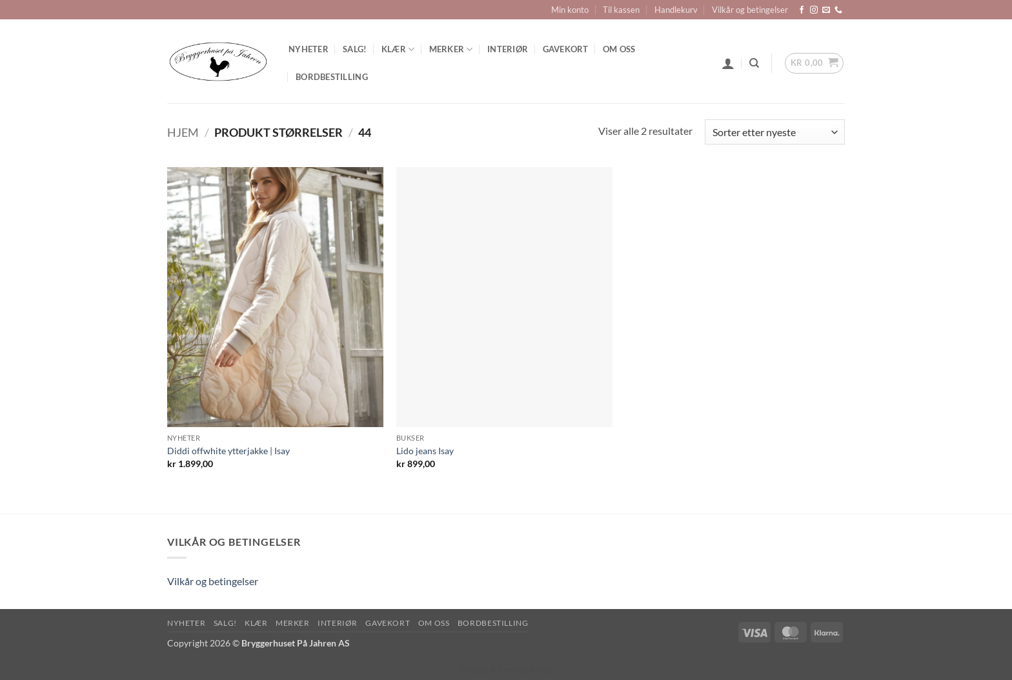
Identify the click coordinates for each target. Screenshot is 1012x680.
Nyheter (308, 49)
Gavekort (566, 49)
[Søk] (754, 63)
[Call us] (838, 10)
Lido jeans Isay (425, 450)
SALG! (355, 49)
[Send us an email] (826, 10)
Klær (397, 49)
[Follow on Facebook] (801, 10)
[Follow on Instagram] (814, 10)
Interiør (507, 49)
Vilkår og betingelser (750, 10)
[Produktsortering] (775, 132)
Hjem (183, 132)
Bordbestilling (332, 77)
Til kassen (621, 10)
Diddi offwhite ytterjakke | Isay (228, 450)
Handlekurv (676, 10)
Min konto (570, 10)
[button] (728, 63)
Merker (451, 49)
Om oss (619, 49)
